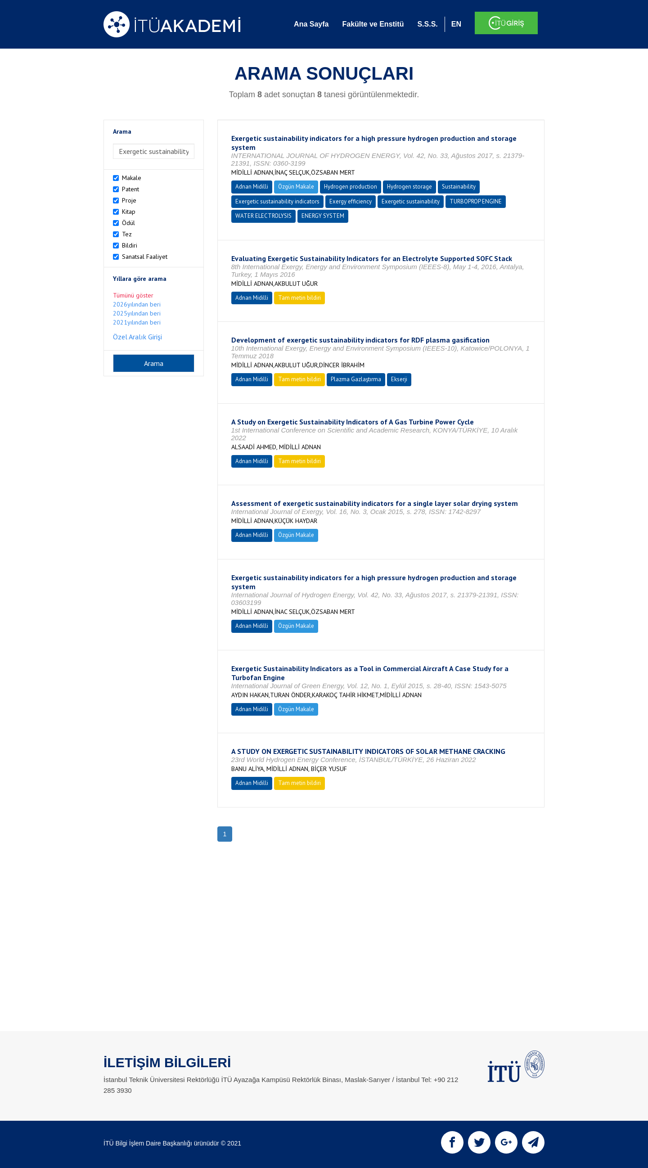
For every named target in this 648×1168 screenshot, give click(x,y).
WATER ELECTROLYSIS (263, 216)
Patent (130, 189)
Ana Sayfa (311, 24)
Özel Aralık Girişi (137, 336)
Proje (129, 200)
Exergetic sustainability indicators (277, 201)
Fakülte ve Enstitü (373, 24)
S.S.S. (427, 24)
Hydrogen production (350, 186)
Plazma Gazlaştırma (356, 379)
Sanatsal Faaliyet (144, 257)
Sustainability (459, 186)
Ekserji (399, 379)
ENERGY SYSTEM (323, 216)
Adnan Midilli (251, 186)
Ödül (128, 223)
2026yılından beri (137, 304)
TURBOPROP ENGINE (476, 201)
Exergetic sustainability (411, 201)
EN (456, 24)
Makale (131, 178)
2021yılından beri (137, 322)
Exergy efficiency (350, 201)
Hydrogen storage (409, 186)
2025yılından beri (137, 313)
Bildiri (129, 245)
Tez (127, 234)
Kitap (128, 211)
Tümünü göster (133, 295)
